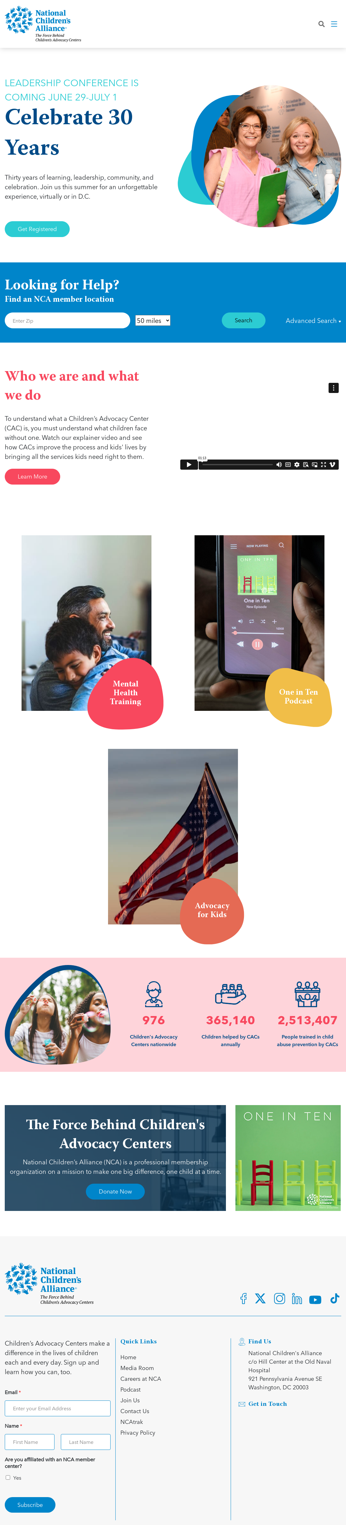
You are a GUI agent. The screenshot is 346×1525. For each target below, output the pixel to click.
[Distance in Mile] (152, 320)
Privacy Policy (137, 1432)
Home (128, 1357)
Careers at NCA (140, 1378)
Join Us (130, 1400)
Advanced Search (313, 320)
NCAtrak (131, 1421)
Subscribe (30, 1504)
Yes (17, 1477)
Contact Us (134, 1410)
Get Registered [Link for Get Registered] (37, 228)
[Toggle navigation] (334, 25)
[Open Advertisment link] (288, 1158)
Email (13, 1392)
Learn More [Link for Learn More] (32, 476)
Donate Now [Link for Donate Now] (115, 1191)
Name (13, 1426)
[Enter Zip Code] (67, 320)
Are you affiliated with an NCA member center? (50, 1463)
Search (244, 320)
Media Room (137, 1367)
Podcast (130, 1389)
